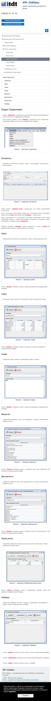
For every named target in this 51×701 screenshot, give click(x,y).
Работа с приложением (9, 49)
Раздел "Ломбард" (9, 62)
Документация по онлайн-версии (11, 72)
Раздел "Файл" (8, 52)
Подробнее (12, 692)
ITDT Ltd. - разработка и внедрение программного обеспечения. (21, 680)
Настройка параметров (9, 45)
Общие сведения (8, 42)
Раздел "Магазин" (9, 65)
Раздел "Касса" (8, 55)
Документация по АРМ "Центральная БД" (13, 39)
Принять (25, 696)
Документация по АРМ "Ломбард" (11, 36)
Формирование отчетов (10, 69)
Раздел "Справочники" (10, 59)
